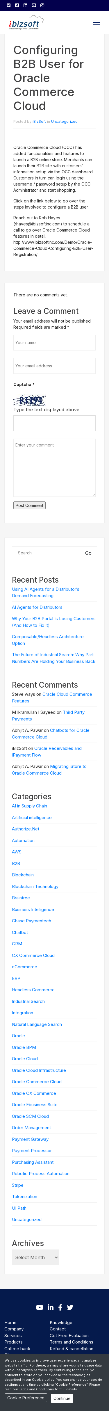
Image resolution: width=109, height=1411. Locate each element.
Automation (23, 840)
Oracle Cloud (25, 1058)
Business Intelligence (33, 909)
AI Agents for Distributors (37, 607)
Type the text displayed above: (47, 409)
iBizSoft (39, 121)
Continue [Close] (62, 1398)
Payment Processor (32, 1150)
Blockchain (23, 875)
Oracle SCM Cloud (30, 1116)
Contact (58, 1329)
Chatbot (20, 932)
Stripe (18, 1185)
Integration (22, 1012)
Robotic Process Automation (40, 1173)
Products (13, 1342)
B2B (16, 863)
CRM (17, 943)
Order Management (31, 1127)
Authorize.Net (25, 829)
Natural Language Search (37, 1024)
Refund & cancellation (71, 1348)
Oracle (18, 1035)
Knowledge (61, 1322)
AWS (17, 852)
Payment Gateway (30, 1139)
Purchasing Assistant (32, 1162)
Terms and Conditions (71, 1342)
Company (14, 1329)
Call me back (17, 1348)
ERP (16, 978)
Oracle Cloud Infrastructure (39, 1070)
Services (13, 1335)
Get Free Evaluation (69, 1335)
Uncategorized (64, 121)
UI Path (19, 1208)
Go (88, 553)
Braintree (21, 898)
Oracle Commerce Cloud (37, 1081)
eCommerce (24, 966)
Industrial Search (28, 1001)
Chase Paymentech (31, 921)
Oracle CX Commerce (34, 1093)
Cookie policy (43, 1380)
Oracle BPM (24, 1047)
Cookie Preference (25, 1397)
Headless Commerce (33, 989)
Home (10, 1322)
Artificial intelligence (32, 817)
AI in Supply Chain (29, 806)
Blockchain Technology (35, 886)
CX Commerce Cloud (33, 955)
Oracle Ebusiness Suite (35, 1104)
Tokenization (24, 1196)
